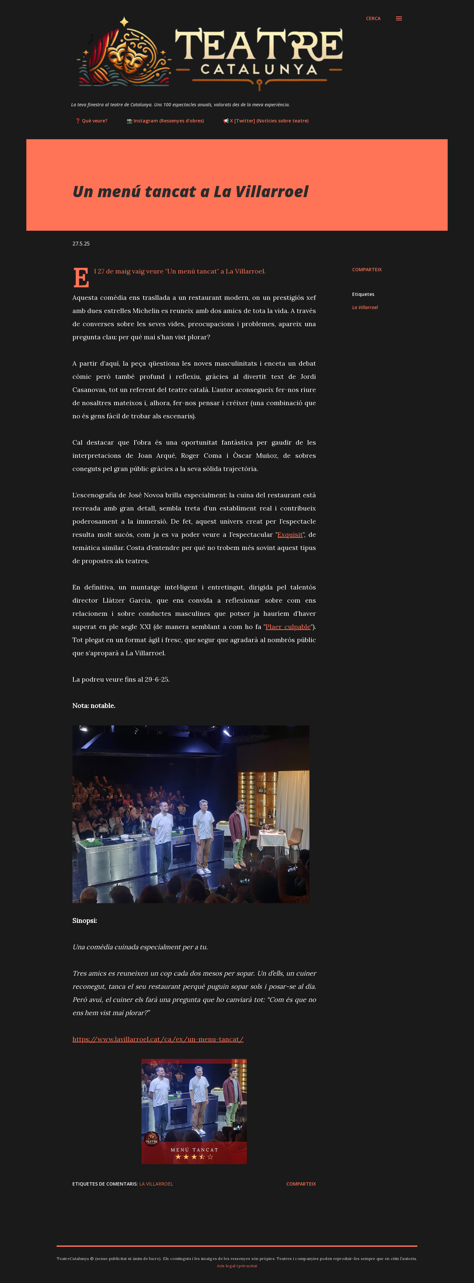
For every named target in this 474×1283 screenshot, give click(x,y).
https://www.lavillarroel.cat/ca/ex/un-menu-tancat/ (158, 1039)
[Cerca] (373, 18)
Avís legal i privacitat (237, 1265)
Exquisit (290, 534)
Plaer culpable (288, 626)
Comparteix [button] (367, 269)
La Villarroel (365, 307)
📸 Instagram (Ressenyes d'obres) (161, 121)
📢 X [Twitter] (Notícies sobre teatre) (261, 121)
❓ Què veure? (87, 121)
